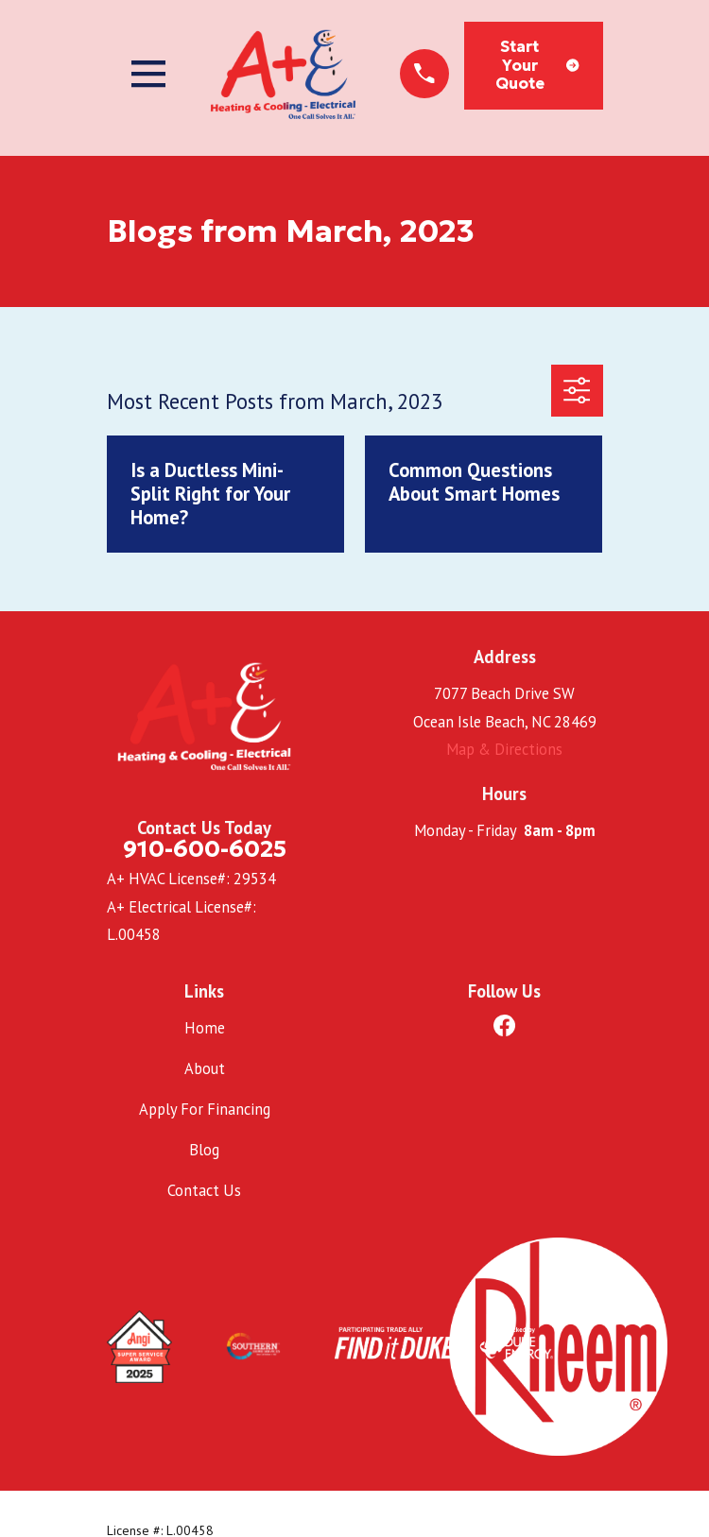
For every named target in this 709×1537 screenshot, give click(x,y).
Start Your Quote (537, 65)
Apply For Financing (204, 1109)
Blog (204, 1149)
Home (204, 1027)
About (204, 1068)
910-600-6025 (204, 848)
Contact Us (204, 1190)
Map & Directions (504, 749)
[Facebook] (504, 1025)
